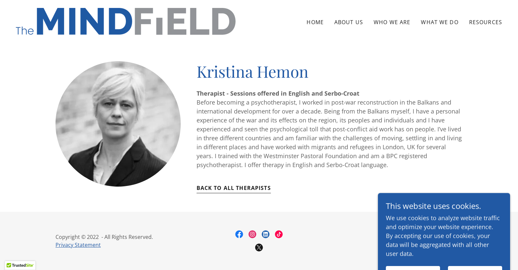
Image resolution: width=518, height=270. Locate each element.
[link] (126, 20)
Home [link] (315, 22)
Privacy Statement (78, 244)
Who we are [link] (392, 22)
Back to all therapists (234, 188)
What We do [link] (439, 22)
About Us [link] (348, 22)
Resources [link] (485, 22)
